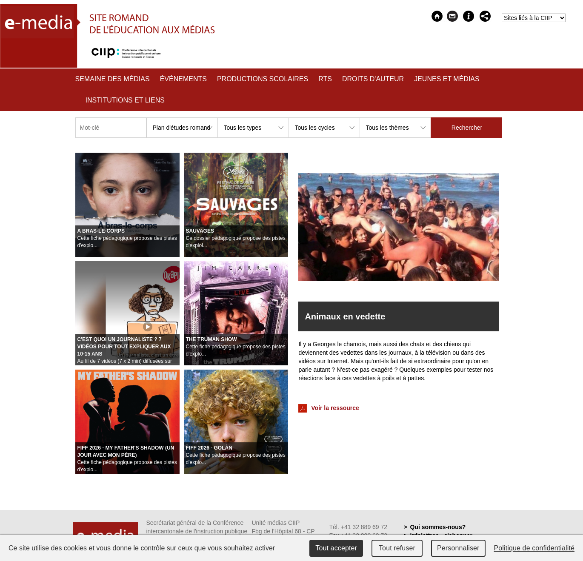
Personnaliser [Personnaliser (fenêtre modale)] (458, 548)
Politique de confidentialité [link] (534, 548)
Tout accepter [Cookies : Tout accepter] (336, 548)
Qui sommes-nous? (438, 527)
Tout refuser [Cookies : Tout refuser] (397, 548)
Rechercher (467, 127)
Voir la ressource (328, 408)
